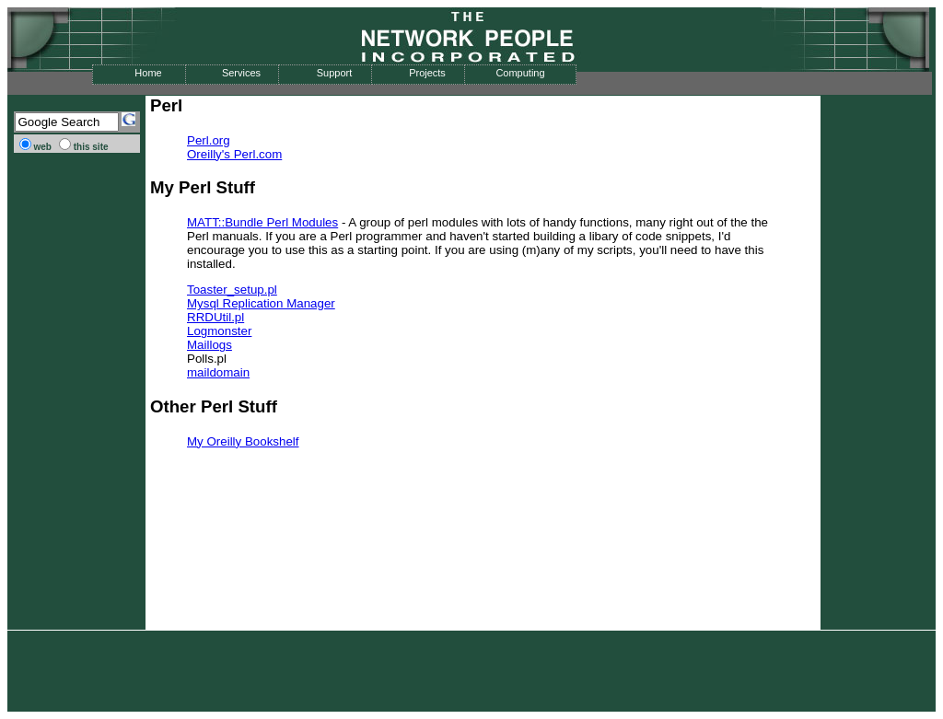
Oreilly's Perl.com (234, 154)
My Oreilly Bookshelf (242, 441)
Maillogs (209, 345)
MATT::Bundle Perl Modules (262, 222)
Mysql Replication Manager (261, 303)
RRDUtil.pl (215, 317)
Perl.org (208, 140)
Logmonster (219, 331)
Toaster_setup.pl (232, 289)
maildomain (218, 372)
